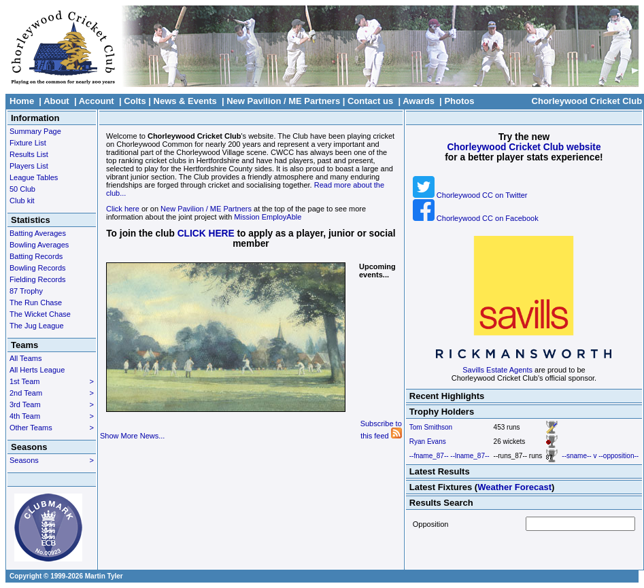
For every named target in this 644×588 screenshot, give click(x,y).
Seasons (52, 460)
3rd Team (52, 404)
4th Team (52, 416)
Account (96, 101)
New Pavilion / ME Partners (283, 101)
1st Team (52, 381)
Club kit (22, 200)
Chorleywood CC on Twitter (470, 195)
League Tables (34, 177)
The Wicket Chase (40, 314)
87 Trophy (26, 291)
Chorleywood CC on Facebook (476, 218)
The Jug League (37, 326)
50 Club (22, 189)
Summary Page (35, 131)
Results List (29, 154)
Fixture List (28, 143)
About (56, 101)
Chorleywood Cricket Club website (523, 147)
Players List (29, 166)
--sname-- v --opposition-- (600, 456)
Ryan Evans (427, 441)
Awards (419, 101)
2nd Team (52, 393)
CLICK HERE (206, 233)
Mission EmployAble (267, 217)
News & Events (185, 101)
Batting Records (36, 256)
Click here (122, 209)
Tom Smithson (430, 427)
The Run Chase (36, 302)
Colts (135, 101)
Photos (459, 101)
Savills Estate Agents (497, 370)
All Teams (25, 358)
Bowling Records (38, 268)
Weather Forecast (514, 487)
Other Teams (52, 427)
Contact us (370, 101)
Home (22, 101)
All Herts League (37, 370)
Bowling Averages (39, 245)
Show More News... (132, 436)
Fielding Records (38, 279)
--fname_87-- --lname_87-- (449, 456)
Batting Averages (38, 233)
